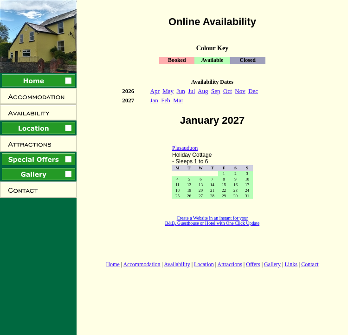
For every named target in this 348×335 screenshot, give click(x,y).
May (168, 90)
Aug (203, 90)
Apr (155, 90)
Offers (253, 264)
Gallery (272, 264)
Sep (215, 90)
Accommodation (142, 264)
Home (112, 264)
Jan (154, 100)
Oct (227, 90)
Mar (178, 100)
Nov (240, 90)
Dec (253, 90)
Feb (165, 100)
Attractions (230, 264)
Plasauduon (185, 148)
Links (290, 264)
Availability (177, 264)
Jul (191, 90)
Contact (309, 264)
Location (204, 264)
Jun (181, 90)
